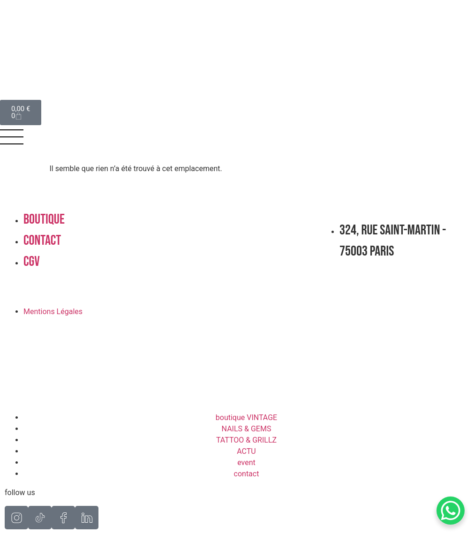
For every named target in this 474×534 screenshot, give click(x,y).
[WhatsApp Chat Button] (450, 510)
